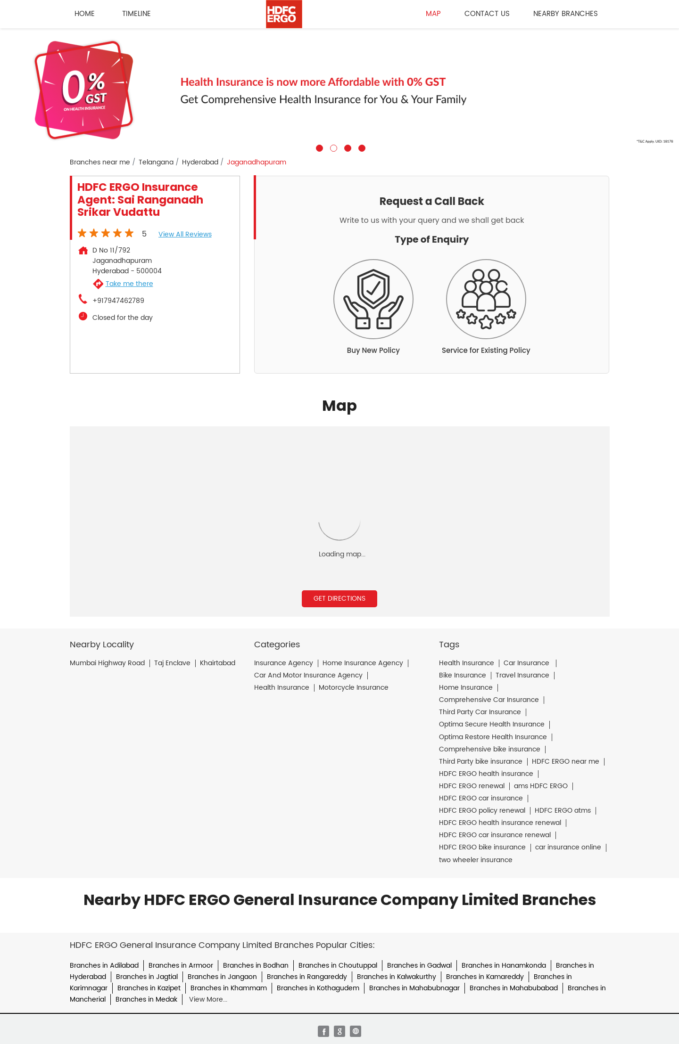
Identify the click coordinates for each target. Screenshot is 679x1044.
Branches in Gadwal (419, 965)
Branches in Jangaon (222, 976)
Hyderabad (200, 162)
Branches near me (100, 162)
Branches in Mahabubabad (514, 988)
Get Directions (339, 598)
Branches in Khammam (228, 988)
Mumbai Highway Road (107, 663)
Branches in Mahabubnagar (414, 988)
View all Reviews (185, 234)
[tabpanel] (339, 90)
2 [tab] (332, 147)
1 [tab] (318, 147)
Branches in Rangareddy (307, 976)
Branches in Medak (146, 999)
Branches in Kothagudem (318, 988)
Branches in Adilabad (104, 965)
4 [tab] (360, 147)
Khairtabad (217, 663)
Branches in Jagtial (147, 976)
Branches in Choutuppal (337, 965)
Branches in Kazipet (149, 988)
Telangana (156, 162)
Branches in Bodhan (256, 965)
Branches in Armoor (181, 965)
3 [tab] (346, 147)
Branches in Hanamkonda (504, 965)
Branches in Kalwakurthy (396, 976)
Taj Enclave (172, 663)
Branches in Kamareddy (485, 976)
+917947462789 (118, 301)
